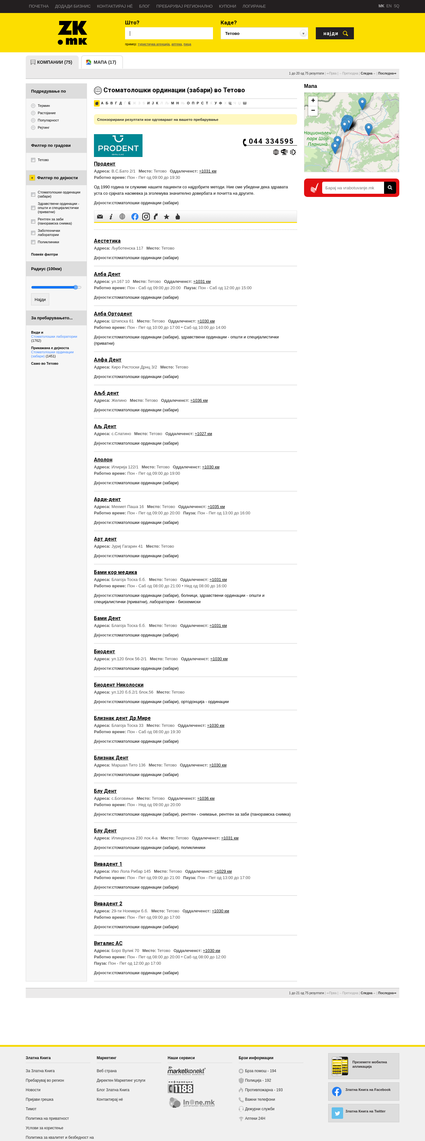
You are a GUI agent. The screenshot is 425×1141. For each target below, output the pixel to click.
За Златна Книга (40, 1071)
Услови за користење (44, 1128)
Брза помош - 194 (260, 1071)
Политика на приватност (47, 1118)
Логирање (254, 6)
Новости (33, 1090)
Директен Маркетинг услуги (121, 1080)
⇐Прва (332, 73)
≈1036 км (199, 400)
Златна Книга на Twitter (365, 1111)
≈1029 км (223, 871)
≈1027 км (203, 433)
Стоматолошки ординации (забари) (52, 354)
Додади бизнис (73, 6)
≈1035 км (216, 506)
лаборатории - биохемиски (175, 601)
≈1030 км (206, 321)
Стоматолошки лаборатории (54, 338)
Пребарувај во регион (45, 1080)
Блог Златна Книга (113, 1090)
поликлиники (193, 847)
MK (381, 6)
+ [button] (313, 101)
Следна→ (368, 73)
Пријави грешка (39, 1099)
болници (189, 595)
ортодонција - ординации (205, 701)
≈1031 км (207, 171)
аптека (176, 44)
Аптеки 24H (255, 1118)
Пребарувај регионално (184, 6)
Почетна (39, 6)
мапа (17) (105, 62)
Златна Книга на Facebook (367, 1090)
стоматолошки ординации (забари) (145, 202)
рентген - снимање (199, 814)
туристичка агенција (154, 44)
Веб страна (107, 1071)
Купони (227, 6)
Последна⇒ (387, 73)
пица (187, 44)
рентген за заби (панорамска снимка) (255, 814)
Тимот (31, 1109)
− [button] (313, 111)
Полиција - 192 (258, 1080)
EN (389, 6)
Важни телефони (260, 1099)
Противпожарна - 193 (264, 1090)
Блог (144, 6)
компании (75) (54, 62)
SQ (396, 6)
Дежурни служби (260, 1109)
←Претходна (348, 73)
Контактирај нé (115, 6)
